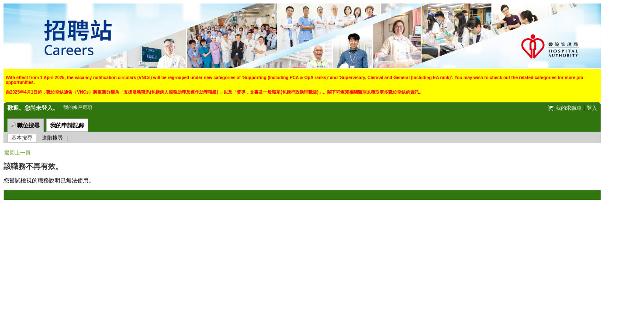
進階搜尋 (52, 138)
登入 (592, 108)
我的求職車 (569, 108)
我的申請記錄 (67, 125)
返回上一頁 (17, 153)
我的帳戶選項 (77, 107)
